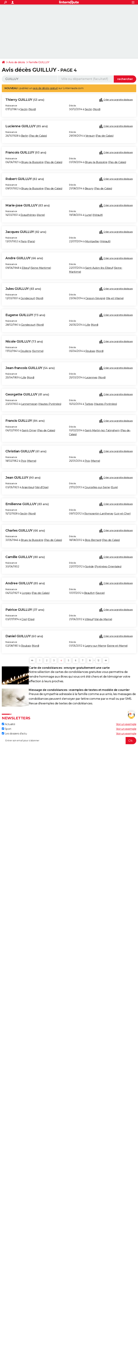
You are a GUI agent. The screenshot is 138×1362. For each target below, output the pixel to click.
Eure (114, 487)
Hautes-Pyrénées (50, 404)
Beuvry (89, 188)
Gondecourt (27, 298)
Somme (38, 351)
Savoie (100, 593)
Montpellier (92, 241)
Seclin (24, 109)
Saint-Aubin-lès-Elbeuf (99, 267)
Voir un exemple (126, 724)
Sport (6, 729)
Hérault (97, 215)
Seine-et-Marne (117, 645)
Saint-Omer (29, 430)
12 (98, 660)
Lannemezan (29, 404)
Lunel (88, 215)
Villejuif (89, 619)
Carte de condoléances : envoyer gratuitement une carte (69, 667)
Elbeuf (26, 267)
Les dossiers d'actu (14, 733)
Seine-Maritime (40, 267)
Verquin (90, 135)
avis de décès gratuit (45, 88)
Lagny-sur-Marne (95, 645)
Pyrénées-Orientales (108, 566)
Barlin (24, 135)
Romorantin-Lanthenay (98, 513)
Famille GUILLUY (39, 62)
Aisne (40, 215)
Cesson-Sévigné (95, 298)
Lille (87, 324)
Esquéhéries (28, 215)
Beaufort (89, 593)
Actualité (8, 724)
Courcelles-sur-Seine (97, 487)
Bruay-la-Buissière (32, 162)
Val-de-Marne (103, 619)
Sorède (89, 566)
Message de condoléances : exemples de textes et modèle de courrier (79, 690)
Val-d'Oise (42, 487)
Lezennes (91, 377)
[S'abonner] (69, 740)
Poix (23, 460)
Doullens (25, 351)
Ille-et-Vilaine (115, 298)
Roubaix (90, 351)
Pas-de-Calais (38, 135)
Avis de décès (16, 62)
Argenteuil (28, 487)
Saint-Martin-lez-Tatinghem (102, 430)
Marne (32, 460)
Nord (32, 109)
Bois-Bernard (93, 540)
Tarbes (89, 404)
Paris (23, 241)
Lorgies (26, 593)
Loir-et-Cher (122, 513)
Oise (31, 619)
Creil (24, 619)
